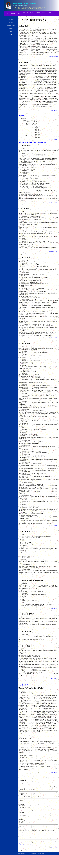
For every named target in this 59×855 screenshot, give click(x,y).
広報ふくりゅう (50, 13)
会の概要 (13, 13)
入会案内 (11, 34)
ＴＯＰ (7, 13)
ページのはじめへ (53, 56)
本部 (19, 13)
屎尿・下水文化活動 (25, 13)
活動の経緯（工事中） (11, 25)
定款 (11, 31)
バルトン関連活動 (44, 13)
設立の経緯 (11, 19)
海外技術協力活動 (31, 13)
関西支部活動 (38, 13)
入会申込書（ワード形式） (25, 844)
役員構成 (11, 28)
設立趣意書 (11, 22)
